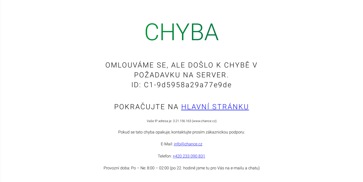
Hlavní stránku (215, 107)
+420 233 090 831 (189, 156)
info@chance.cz (188, 144)
